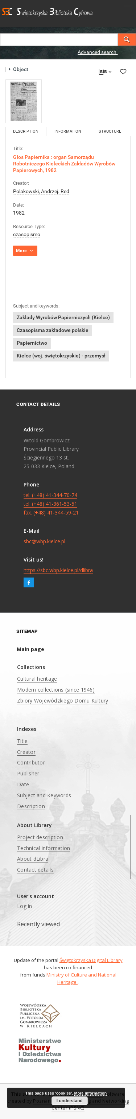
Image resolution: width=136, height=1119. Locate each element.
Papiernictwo (32, 343)
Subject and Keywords (44, 795)
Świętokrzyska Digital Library (91, 960)
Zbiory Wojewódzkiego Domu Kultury (62, 700)
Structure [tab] (110, 131)
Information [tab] (67, 131)
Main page (30, 649)
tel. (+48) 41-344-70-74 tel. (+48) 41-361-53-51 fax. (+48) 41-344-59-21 (51, 504)
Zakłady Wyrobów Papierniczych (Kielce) (63, 317)
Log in (24, 906)
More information (90, 1093)
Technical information (43, 848)
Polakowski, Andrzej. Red (41, 191)
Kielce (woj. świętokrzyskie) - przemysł (61, 356)
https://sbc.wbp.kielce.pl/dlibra (58, 570)
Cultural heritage (37, 678)
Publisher (28, 773)
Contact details (35, 869)
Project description (40, 837)
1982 (19, 213)
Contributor (31, 762)
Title (22, 740)
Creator (26, 751)
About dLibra (32, 858)
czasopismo (26, 234)
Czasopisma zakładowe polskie (52, 330)
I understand (70, 1100)
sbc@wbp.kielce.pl (44, 541)
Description (31, 806)
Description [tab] (25, 131)
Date (23, 784)
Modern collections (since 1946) (56, 689)
